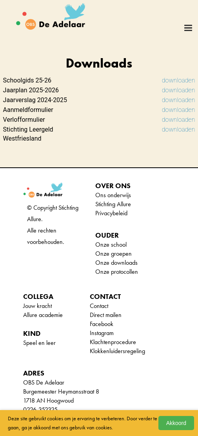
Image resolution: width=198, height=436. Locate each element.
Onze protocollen (116, 271)
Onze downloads (116, 262)
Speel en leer (39, 343)
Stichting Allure (113, 204)
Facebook (101, 324)
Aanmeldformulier (28, 110)
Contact (99, 306)
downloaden (178, 80)
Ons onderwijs (113, 195)
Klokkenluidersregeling (117, 351)
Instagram (102, 333)
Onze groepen (113, 253)
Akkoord (176, 423)
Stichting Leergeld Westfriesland (28, 134)
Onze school (111, 244)
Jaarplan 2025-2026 (31, 90)
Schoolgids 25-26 (27, 80)
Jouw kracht (37, 306)
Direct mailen (106, 315)
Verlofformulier (24, 119)
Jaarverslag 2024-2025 (35, 100)
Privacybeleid (111, 213)
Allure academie (43, 315)
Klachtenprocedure (113, 342)
